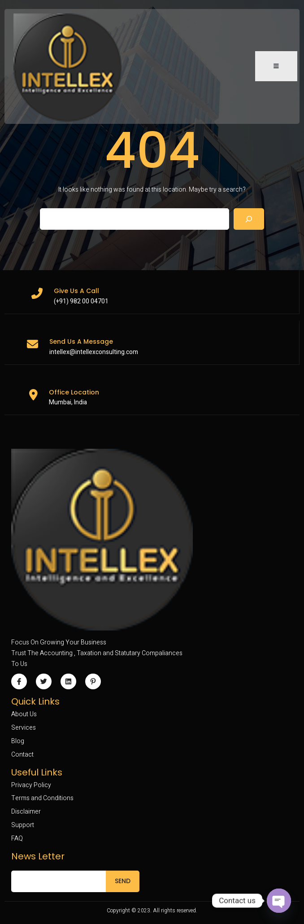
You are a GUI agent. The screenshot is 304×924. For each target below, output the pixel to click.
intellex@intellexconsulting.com (93, 352)
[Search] (249, 219)
